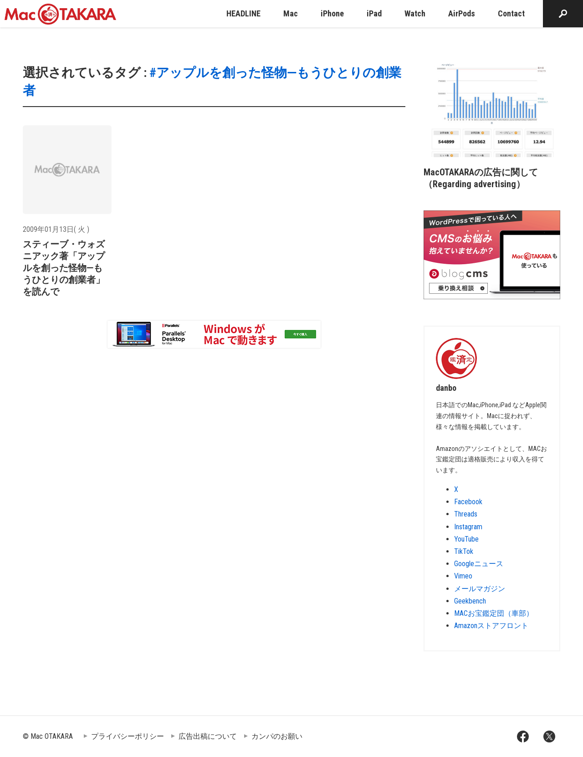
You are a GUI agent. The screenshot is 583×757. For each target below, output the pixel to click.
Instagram (468, 526)
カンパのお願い (276, 736)
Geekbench (470, 601)
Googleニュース (478, 563)
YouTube (466, 539)
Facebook (468, 501)
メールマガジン (479, 588)
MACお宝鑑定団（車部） (493, 613)
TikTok (463, 551)
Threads (465, 514)
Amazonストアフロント (491, 625)
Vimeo (463, 576)
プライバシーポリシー (127, 736)
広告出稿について (208, 736)
